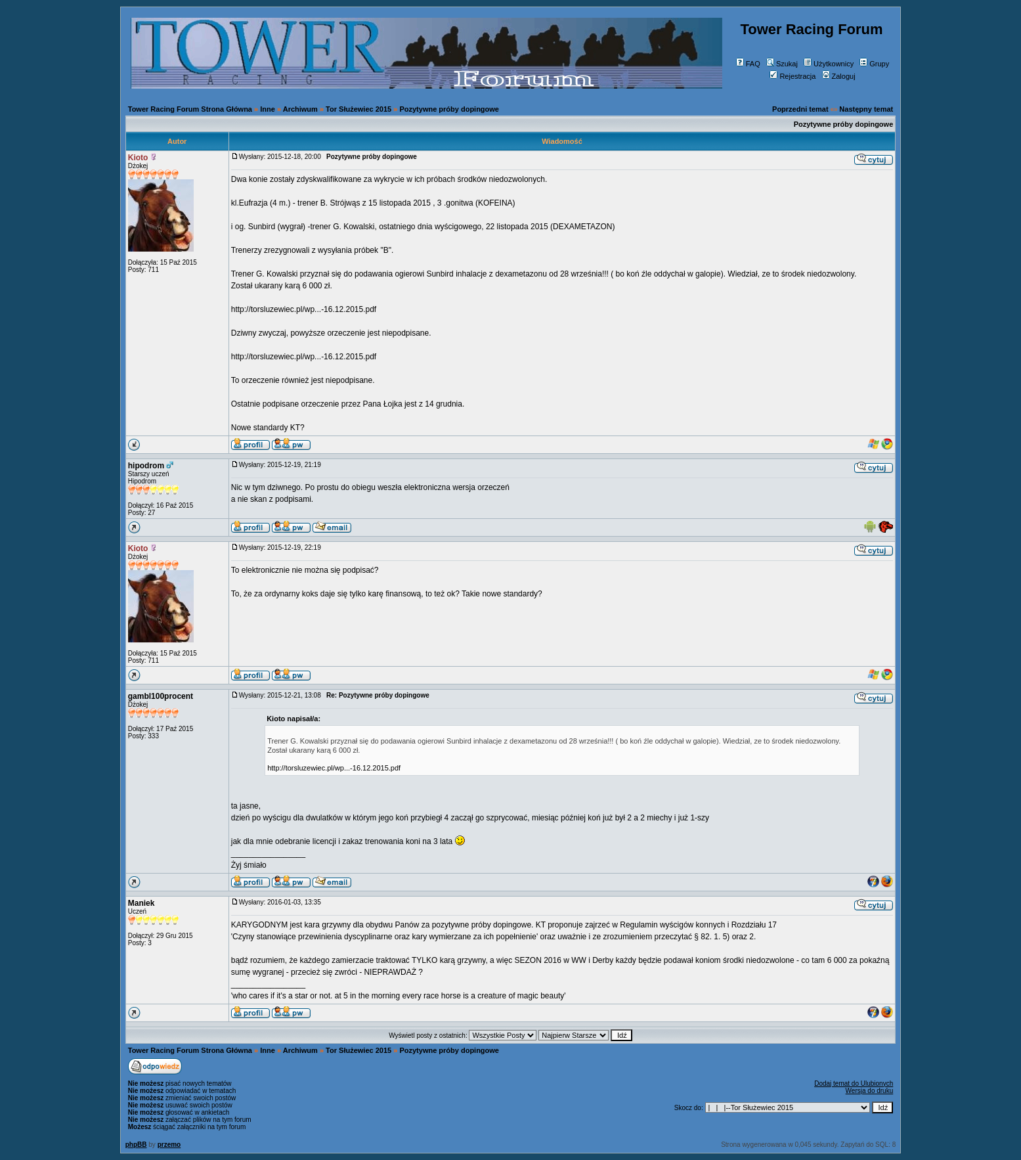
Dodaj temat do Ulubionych (853, 1083)
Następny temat (866, 109)
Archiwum (300, 109)
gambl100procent (160, 696)
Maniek (141, 903)
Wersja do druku (870, 1090)
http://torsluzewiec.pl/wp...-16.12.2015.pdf (303, 309)
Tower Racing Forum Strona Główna (190, 109)
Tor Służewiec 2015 (358, 109)
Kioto (138, 157)
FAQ (748, 64)
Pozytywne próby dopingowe (449, 109)
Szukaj (782, 64)
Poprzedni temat (800, 109)
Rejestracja (792, 76)
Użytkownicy (829, 64)
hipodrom (146, 465)
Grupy (874, 64)
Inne (267, 109)
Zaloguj (839, 76)
